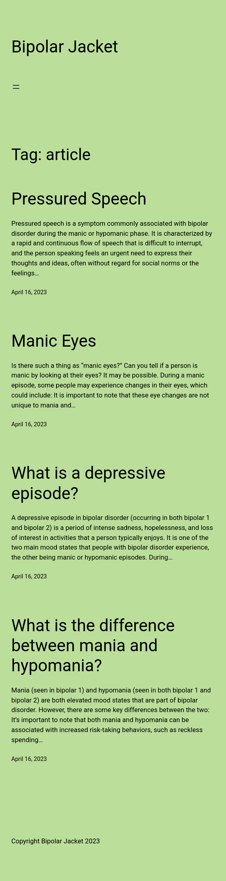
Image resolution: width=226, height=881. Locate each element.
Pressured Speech (79, 199)
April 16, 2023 (29, 292)
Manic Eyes (53, 341)
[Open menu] (16, 87)
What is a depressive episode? (88, 483)
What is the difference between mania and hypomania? (93, 646)
